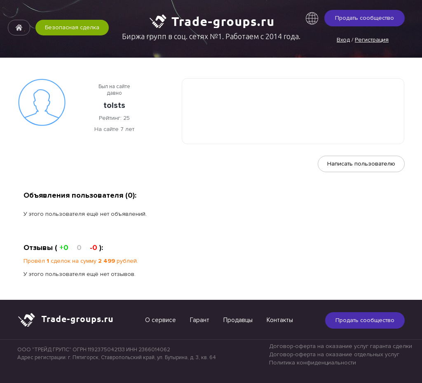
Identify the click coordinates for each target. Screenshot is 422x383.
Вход (343, 39)
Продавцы (238, 320)
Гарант (199, 320)
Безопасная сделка (72, 27)
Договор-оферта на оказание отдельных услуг (334, 354)
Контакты (280, 320)
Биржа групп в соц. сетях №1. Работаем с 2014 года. (211, 36)
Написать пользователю (361, 163)
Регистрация (372, 39)
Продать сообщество (364, 17)
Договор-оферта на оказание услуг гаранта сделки (340, 346)
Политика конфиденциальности (312, 362)
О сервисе (160, 320)
